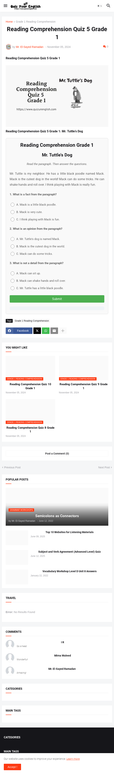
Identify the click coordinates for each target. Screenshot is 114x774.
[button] (5, 6)
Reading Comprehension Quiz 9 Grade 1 (84, 386)
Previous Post (12, 467)
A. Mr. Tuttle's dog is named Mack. (35, 239)
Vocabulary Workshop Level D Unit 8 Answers (69, 571)
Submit (57, 299)
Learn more (73, 758)
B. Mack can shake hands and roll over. (38, 281)
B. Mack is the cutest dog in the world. (38, 246)
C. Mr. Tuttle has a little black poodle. (37, 288)
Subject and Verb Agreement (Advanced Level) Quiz (69, 551)
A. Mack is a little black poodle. (33, 205)
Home (9, 21)
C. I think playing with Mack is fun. (35, 219)
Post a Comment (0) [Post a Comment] (57, 453)
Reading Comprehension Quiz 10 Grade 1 (30, 386)
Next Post (104, 467)
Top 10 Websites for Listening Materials (70, 532)
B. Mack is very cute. (26, 212)
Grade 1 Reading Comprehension (35, 21)
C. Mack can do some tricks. (32, 254)
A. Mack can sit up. (26, 273)
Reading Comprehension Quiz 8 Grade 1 (30, 429)
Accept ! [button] (12, 766)
